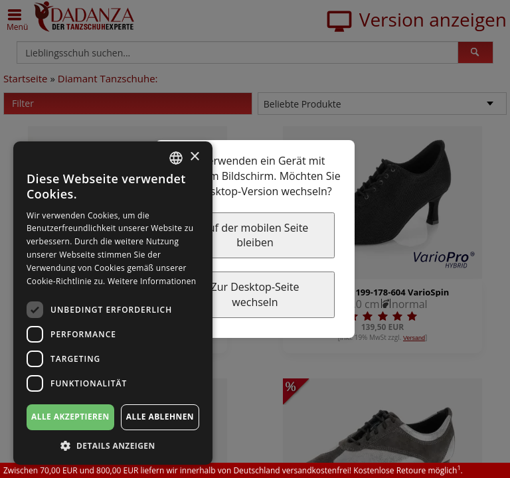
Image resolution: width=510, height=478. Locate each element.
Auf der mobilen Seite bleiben (255, 235)
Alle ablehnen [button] (160, 416)
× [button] (194, 157)
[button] (113, 445)
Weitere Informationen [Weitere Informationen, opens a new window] (152, 281)
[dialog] (112, 303)
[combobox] (176, 158)
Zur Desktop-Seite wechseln (255, 294)
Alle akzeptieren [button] (70, 416)
